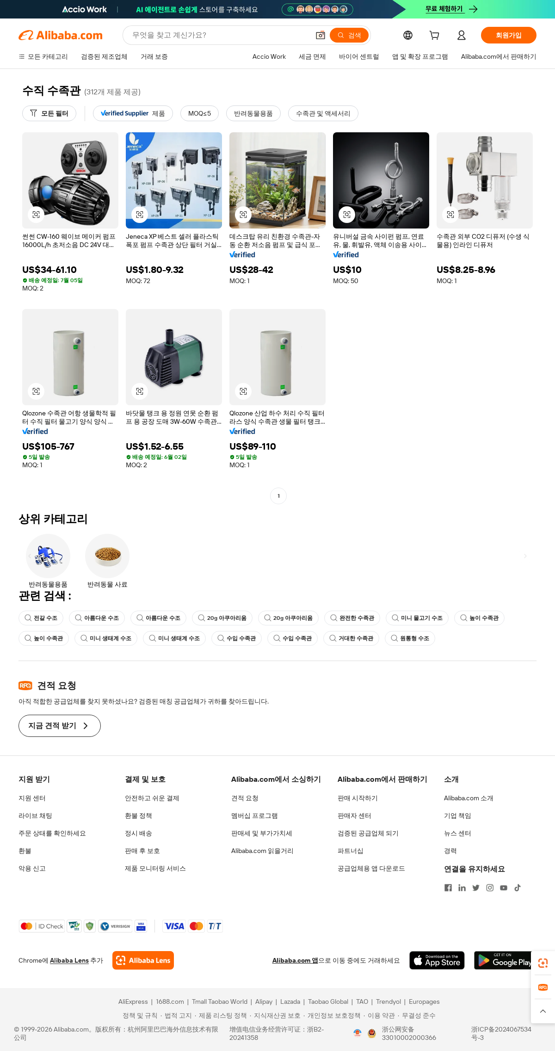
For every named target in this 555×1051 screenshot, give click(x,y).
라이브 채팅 (35, 815)
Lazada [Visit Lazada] (290, 1001)
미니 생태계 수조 (105, 638)
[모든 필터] (49, 113)
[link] (543, 963)
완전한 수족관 (352, 618)
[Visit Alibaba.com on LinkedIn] (462, 888)
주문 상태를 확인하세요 (52, 833)
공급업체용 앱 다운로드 (371, 868)
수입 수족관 (236, 638)
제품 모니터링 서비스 (155, 868)
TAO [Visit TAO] (362, 1001)
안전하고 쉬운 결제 (152, 798)
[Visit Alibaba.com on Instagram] (490, 888)
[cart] (436, 36)
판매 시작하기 (358, 798)
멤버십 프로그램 (254, 815)
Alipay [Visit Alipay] (263, 1001)
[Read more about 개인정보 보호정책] (332, 1015)
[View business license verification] (357, 1033)
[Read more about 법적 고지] (176, 1015)
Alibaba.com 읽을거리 (262, 850)
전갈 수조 (41, 618)
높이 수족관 (479, 618)
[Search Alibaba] (220, 35)
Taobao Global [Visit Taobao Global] (328, 1001)
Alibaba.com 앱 (295, 960)
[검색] (349, 35)
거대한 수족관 (351, 638)
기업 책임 (457, 815)
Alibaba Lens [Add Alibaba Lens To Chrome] (69, 960)
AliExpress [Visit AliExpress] (133, 1001)
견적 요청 (245, 798)
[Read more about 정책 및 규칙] (139, 1015)
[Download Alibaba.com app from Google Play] (505, 960)
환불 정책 (138, 815)
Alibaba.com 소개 (468, 798)
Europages (424, 1001)
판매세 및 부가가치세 (261, 833)
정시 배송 (138, 833)
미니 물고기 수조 (417, 618)
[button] (320, 35)
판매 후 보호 (142, 850)
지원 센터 (32, 798)
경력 (450, 850)
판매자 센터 (354, 815)
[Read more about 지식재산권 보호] (275, 1015)
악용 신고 (32, 868)
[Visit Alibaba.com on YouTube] (504, 888)
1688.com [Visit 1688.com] (170, 1001)
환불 (24, 850)
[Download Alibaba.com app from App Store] (437, 960)
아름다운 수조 (97, 618)
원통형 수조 (410, 638)
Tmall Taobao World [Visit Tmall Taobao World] (219, 1001)
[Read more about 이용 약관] (379, 1015)
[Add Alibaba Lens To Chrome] (143, 960)
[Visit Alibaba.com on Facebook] (448, 888)
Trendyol (388, 1001)
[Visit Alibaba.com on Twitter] (476, 888)
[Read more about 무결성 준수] (417, 1015)
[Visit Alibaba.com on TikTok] (517, 888)
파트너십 (351, 850)
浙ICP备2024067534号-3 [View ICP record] (501, 1033)
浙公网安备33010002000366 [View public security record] (409, 1033)
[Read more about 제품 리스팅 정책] (221, 1015)
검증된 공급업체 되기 (368, 833)
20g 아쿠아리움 (222, 618)
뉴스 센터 (457, 833)
